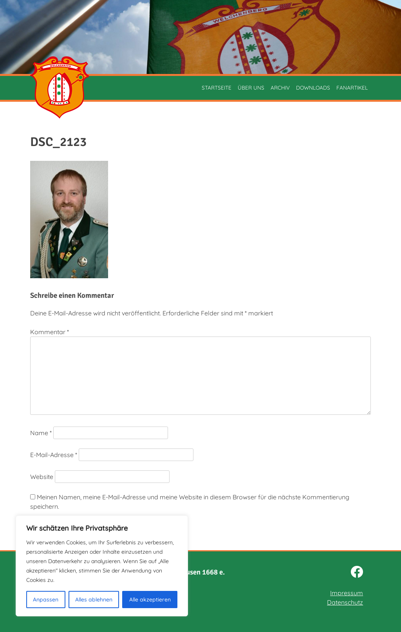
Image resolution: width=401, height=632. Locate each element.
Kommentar (49, 332)
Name (41, 433)
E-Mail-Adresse (53, 455)
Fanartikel (352, 87)
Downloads (313, 87)
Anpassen (45, 599)
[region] (102, 565)
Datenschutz (345, 602)
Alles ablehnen (93, 599)
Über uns (251, 87)
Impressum (346, 593)
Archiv (280, 87)
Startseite (216, 87)
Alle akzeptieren (150, 599)
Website (41, 477)
